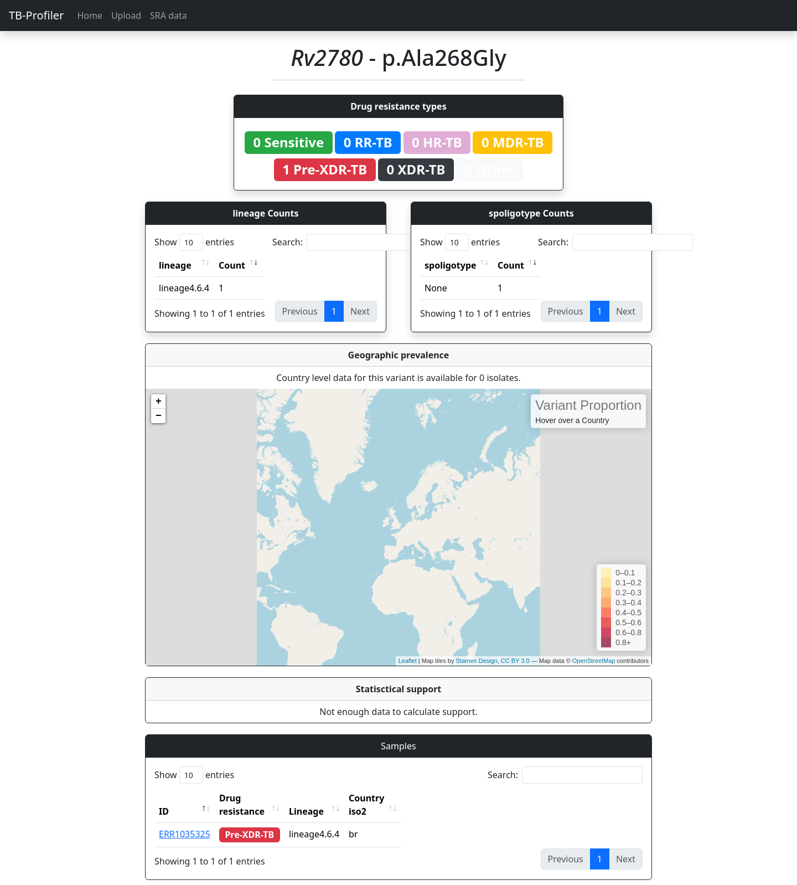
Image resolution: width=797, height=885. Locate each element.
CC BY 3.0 (515, 660)
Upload (126, 15)
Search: (349, 242)
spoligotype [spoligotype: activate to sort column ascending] (451, 265)
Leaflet (407, 660)
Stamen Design (476, 660)
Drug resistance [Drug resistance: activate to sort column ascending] (254, 798)
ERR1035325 (184, 821)
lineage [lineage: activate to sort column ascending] (175, 265)
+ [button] (159, 401)
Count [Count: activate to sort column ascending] (232, 265)
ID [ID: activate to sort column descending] (164, 798)
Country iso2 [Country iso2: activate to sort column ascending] (397, 798)
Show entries (194, 242)
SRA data (168, 15)
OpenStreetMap (593, 660)
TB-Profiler (36, 15)
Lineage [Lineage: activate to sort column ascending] (327, 798)
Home (89, 15)
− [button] (159, 416)
